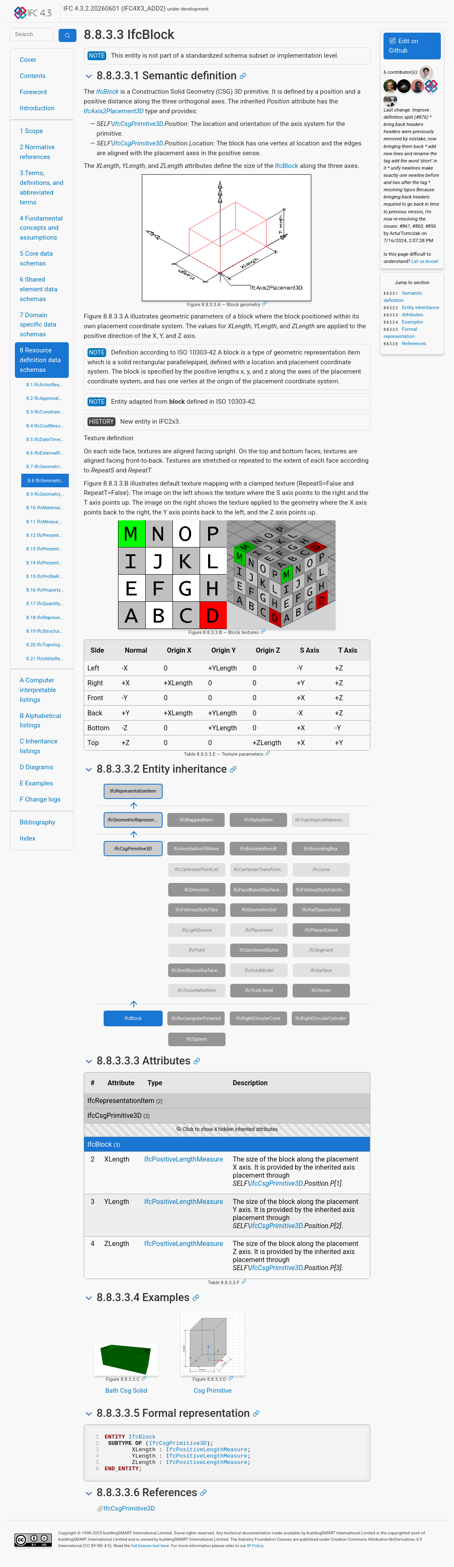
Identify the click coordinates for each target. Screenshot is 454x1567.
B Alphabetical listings (40, 720)
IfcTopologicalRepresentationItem (322, 820)
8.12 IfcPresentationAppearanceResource (47, 535)
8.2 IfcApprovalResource (47, 398)
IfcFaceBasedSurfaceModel (261, 890)
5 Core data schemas (36, 258)
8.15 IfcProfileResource (47, 576)
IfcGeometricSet (259, 910)
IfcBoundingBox (321, 849)
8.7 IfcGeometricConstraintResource (47, 466)
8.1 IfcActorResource (47, 385)
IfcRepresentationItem (133, 791)
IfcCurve (321, 869)
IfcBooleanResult (258, 849)
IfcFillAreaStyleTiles (196, 910)
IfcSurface (321, 970)
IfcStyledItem (258, 820)
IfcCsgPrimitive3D (138, 124)
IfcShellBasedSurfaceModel (198, 970)
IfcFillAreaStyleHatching (321, 890)
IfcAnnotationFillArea (196, 849)
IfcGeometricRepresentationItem (135, 820)
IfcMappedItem (196, 820)
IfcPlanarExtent (321, 930)
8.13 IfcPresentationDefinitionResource (47, 549)
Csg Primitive (212, 1390)
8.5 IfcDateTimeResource (47, 439)
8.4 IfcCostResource (47, 426)
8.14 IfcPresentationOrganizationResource (47, 563)
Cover (28, 60)
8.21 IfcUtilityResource (47, 659)
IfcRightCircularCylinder (320, 1018)
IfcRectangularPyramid (196, 1018)
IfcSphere (196, 1039)
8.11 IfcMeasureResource (47, 522)
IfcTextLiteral (259, 990)
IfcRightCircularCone (258, 1018)
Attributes (412, 315)
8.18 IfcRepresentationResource (47, 617)
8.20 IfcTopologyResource (47, 645)
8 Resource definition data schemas (40, 360)
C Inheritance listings (39, 746)
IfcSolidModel (259, 970)
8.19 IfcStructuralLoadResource (47, 631)
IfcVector (321, 990)
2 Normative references (37, 152)
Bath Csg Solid (126, 1390)
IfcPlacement (259, 930)
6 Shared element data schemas (38, 289)
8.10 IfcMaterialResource (47, 508)
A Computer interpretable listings (38, 690)
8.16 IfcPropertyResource (47, 590)
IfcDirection (196, 890)
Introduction (37, 108)
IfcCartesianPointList (197, 869)
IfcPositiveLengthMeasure (183, 1159)
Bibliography (37, 822)
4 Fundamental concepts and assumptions (41, 228)
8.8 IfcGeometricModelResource (48, 480)
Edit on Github (403, 46)
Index (28, 838)
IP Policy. (255, 1553)
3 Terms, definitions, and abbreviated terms (42, 187)
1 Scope (31, 131)
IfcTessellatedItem (197, 990)
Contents (33, 76)
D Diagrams (36, 767)
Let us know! (425, 261)
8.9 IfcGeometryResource (47, 494)
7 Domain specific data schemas (38, 324)
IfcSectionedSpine (259, 950)
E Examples (36, 783)
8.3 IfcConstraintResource (47, 412)
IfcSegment (321, 950)
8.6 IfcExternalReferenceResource (47, 453)
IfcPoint (197, 950)
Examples (412, 322)
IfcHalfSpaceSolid (321, 910)
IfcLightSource (197, 930)
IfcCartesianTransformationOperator (261, 869)
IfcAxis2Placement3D (114, 111)
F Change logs (40, 799)
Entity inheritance (420, 307)
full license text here (150, 1553)
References (413, 343)
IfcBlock (107, 91)
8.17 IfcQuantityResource (47, 603)
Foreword (33, 92)
